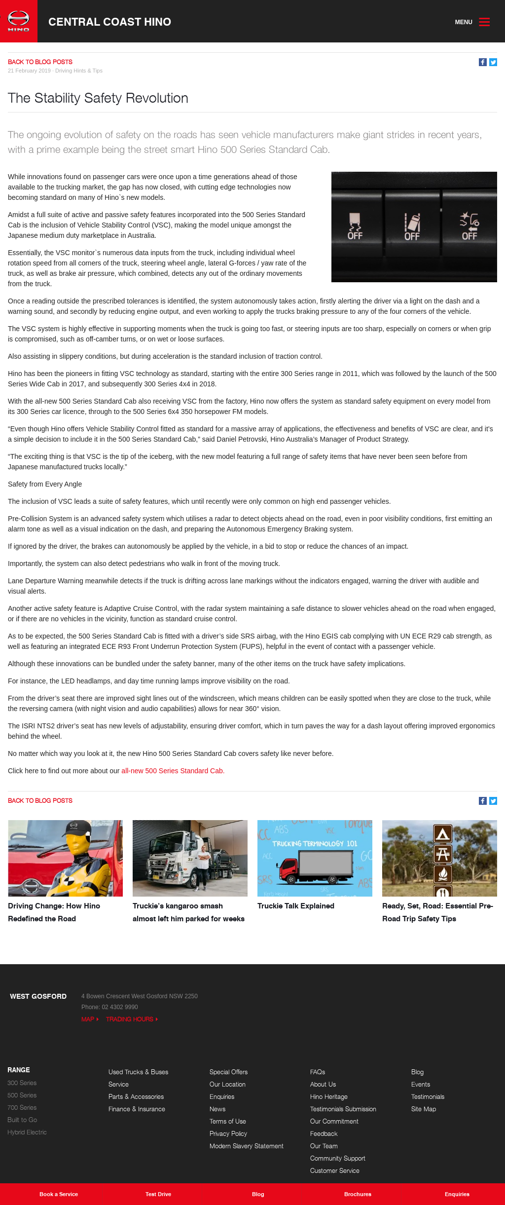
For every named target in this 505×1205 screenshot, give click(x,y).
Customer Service (335, 1170)
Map (87, 1019)
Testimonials (427, 1096)
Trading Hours (129, 1019)
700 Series (21, 1107)
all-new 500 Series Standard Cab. (172, 771)
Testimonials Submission (343, 1109)
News (217, 1109)
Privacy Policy (228, 1133)
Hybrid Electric (27, 1132)
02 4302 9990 (120, 1007)
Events (420, 1084)
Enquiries (222, 1096)
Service (118, 1084)
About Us (323, 1084)
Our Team (324, 1146)
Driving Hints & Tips (79, 71)
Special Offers (229, 1072)
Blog (417, 1072)
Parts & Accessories (136, 1096)
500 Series (21, 1095)
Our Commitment (334, 1121)
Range (18, 1070)
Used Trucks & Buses (138, 1072)
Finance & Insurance (136, 1109)
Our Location (228, 1084)
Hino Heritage (329, 1096)
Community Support (337, 1158)
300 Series (21, 1083)
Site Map (423, 1109)
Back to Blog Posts (40, 62)
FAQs (317, 1072)
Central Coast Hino (109, 21)
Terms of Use (228, 1121)
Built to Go (22, 1120)
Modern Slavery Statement (247, 1146)
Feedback (324, 1133)
